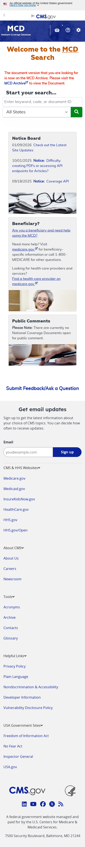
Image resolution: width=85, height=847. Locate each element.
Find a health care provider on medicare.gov (36, 281)
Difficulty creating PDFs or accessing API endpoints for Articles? (37, 166)
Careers (9, 568)
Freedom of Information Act (26, 735)
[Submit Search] (76, 112)
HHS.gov (10, 519)
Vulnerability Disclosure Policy (28, 707)
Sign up (67, 452)
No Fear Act (12, 746)
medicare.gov (25, 249)
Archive (9, 617)
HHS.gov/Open (15, 530)
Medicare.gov (14, 478)
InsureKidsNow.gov (19, 499)
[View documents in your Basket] (57, 30)
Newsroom (12, 579)
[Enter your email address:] (28, 452)
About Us (11, 558)
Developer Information (22, 697)
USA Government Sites (23, 725)
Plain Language (15, 676)
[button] (68, 30)
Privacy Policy (14, 666)
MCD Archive (16, 83)
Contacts (10, 627)
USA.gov (10, 767)
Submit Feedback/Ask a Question (42, 388)
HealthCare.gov (16, 509)
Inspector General (18, 756)
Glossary (10, 638)
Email (8, 442)
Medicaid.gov (14, 488)
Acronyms (11, 607)
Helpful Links (14, 655)
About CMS (13, 548)
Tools (9, 596)
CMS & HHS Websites (21, 467)
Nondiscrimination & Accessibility (30, 687)
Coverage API (51, 181)
